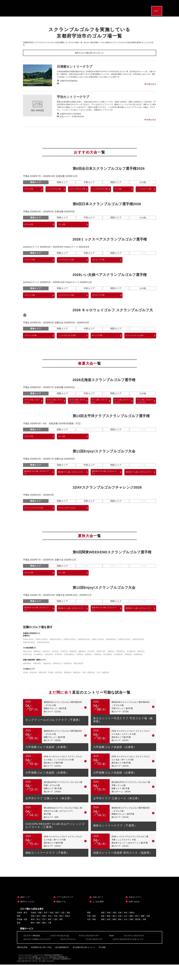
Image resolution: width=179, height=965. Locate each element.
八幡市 (110, 652)
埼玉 (49, 917)
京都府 (37, 664)
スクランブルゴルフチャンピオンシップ (128, 940)
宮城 (51, 913)
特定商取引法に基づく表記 (40, 948)
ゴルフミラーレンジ (68, 940)
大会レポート (98, 897)
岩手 (45, 913)
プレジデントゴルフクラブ (134, 936)
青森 (40, 913)
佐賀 (108, 920)
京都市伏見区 (138, 640)
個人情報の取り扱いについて (83, 948)
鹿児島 (137, 920)
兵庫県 (57, 664)
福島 (68, 913)
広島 (120, 917)
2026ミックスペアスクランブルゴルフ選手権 (110, 239)
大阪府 (47, 664)
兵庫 (120, 913)
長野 (61, 920)
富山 (38, 920)
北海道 (33, 913)
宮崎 (131, 920)
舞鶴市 (37, 652)
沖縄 (144, 920)
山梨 (55, 920)
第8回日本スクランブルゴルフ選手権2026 (107, 204)
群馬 (44, 917)
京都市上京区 (41, 640)
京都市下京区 (97, 640)
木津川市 (27, 655)
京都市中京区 (69, 640)
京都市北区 (28, 640)
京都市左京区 (55, 640)
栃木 (38, 917)
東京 (61, 917)
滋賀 (102, 913)
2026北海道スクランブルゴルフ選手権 (104, 380)
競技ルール (61, 902)
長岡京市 (100, 652)
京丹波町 (118, 655)
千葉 (55, 917)
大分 (125, 920)
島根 (108, 917)
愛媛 (142, 917)
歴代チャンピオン (27, 902)
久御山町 (48, 655)
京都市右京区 (124, 640)
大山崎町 (38, 655)
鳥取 (102, 917)
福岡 (102, 920)
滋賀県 (27, 664)
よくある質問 (98, 902)
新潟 (32, 920)
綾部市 (46, 652)
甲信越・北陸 (55, 673)
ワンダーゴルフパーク (94, 940)
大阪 (114, 913)
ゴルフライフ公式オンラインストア (36, 940)
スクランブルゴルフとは (59, 936)
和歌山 (132, 913)
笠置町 (79, 655)
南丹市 (141, 652)
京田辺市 (120, 652)
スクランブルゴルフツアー (89, 936)
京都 (108, 913)
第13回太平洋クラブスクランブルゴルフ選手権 (111, 416)
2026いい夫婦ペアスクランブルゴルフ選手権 (110, 275)
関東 (42, 673)
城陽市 (82, 652)
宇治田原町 (69, 655)
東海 (67, 673)
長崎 (114, 920)
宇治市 (55, 652)
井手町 (58, 655)
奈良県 (68, 664)
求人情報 (100, 948)
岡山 (114, 917)
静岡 (38, 923)
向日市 (91, 652)
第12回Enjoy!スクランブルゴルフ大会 (104, 588)
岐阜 (32, 923)
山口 (125, 917)
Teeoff (111, 936)
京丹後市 (131, 652)
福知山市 (27, 652)
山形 (62, 913)
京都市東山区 (83, 640)
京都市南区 (111, 640)
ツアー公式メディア (65, 897)
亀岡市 (73, 652)
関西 (76, 673)
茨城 (32, 917)
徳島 (131, 917)
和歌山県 (78, 664)
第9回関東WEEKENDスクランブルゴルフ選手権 (112, 552)
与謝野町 (137, 655)
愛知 (44, 923)
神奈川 (67, 917)
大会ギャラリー (135, 897)
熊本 (120, 920)
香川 (137, 917)
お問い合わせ (134, 902)
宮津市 (64, 652)
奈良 (125, 913)
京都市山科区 (29, 643)
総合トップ (25, 897)
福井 (49, 920)
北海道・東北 (30, 673)
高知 (148, 917)
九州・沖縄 (103, 673)
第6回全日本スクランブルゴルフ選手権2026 (109, 168)
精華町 (97, 655)
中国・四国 (88, 673)
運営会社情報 (22, 948)
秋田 (57, 913)
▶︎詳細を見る (150, 84)
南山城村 (107, 655)
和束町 (88, 655)
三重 (49, 923)
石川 (44, 920)
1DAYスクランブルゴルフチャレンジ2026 (107, 488)
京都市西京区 (43, 643)
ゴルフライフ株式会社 (31, 936)
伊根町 (128, 655)
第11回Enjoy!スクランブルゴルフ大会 (104, 451)
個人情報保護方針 (61, 948)
